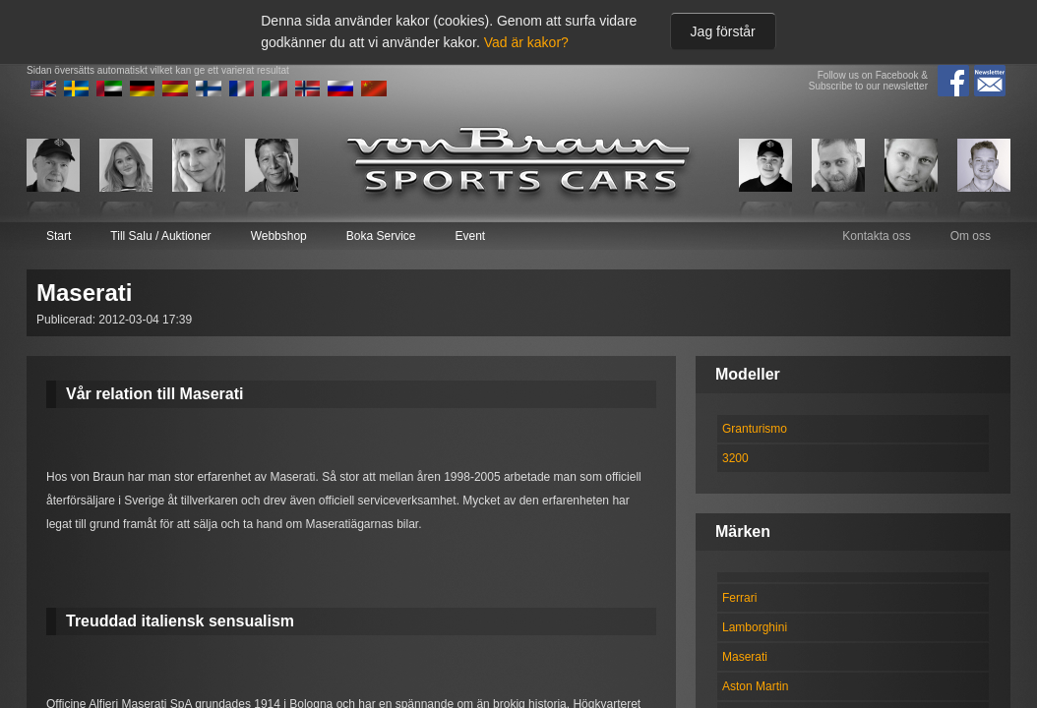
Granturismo (754, 429)
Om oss (970, 236)
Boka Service (381, 236)
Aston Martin (755, 686)
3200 (735, 458)
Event (470, 236)
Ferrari (739, 598)
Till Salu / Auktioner (160, 236)
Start (58, 236)
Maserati (744, 657)
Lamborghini (754, 627)
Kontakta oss (876, 236)
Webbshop (279, 236)
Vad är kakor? (526, 42)
